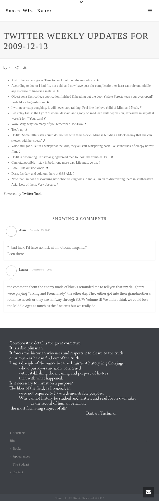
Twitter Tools (32, 194)
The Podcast (19, 464)
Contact (16, 472)
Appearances (20, 456)
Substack (17, 433)
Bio (12, 441)
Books (15, 448)
